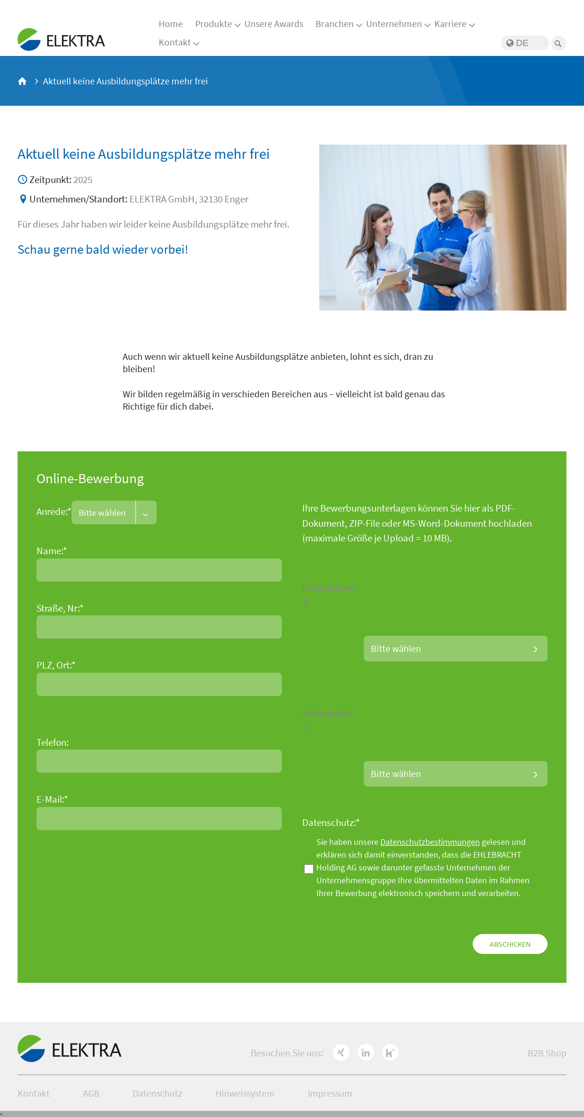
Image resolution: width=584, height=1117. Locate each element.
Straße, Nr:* (60, 608)
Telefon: (52, 742)
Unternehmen (394, 23)
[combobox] (114, 512)
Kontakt (175, 42)
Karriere (450, 23)
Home (171, 23)
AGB (91, 1093)
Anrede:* (54, 511)
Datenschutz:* (331, 822)
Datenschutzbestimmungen (430, 841)
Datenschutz (157, 1093)
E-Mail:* (52, 799)
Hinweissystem (245, 1093)
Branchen (334, 23)
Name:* (51, 550)
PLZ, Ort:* (56, 665)
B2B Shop (547, 1053)
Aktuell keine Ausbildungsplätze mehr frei (125, 81)
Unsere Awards (273, 23)
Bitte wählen (396, 648)
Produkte (213, 23)
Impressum (330, 1093)
